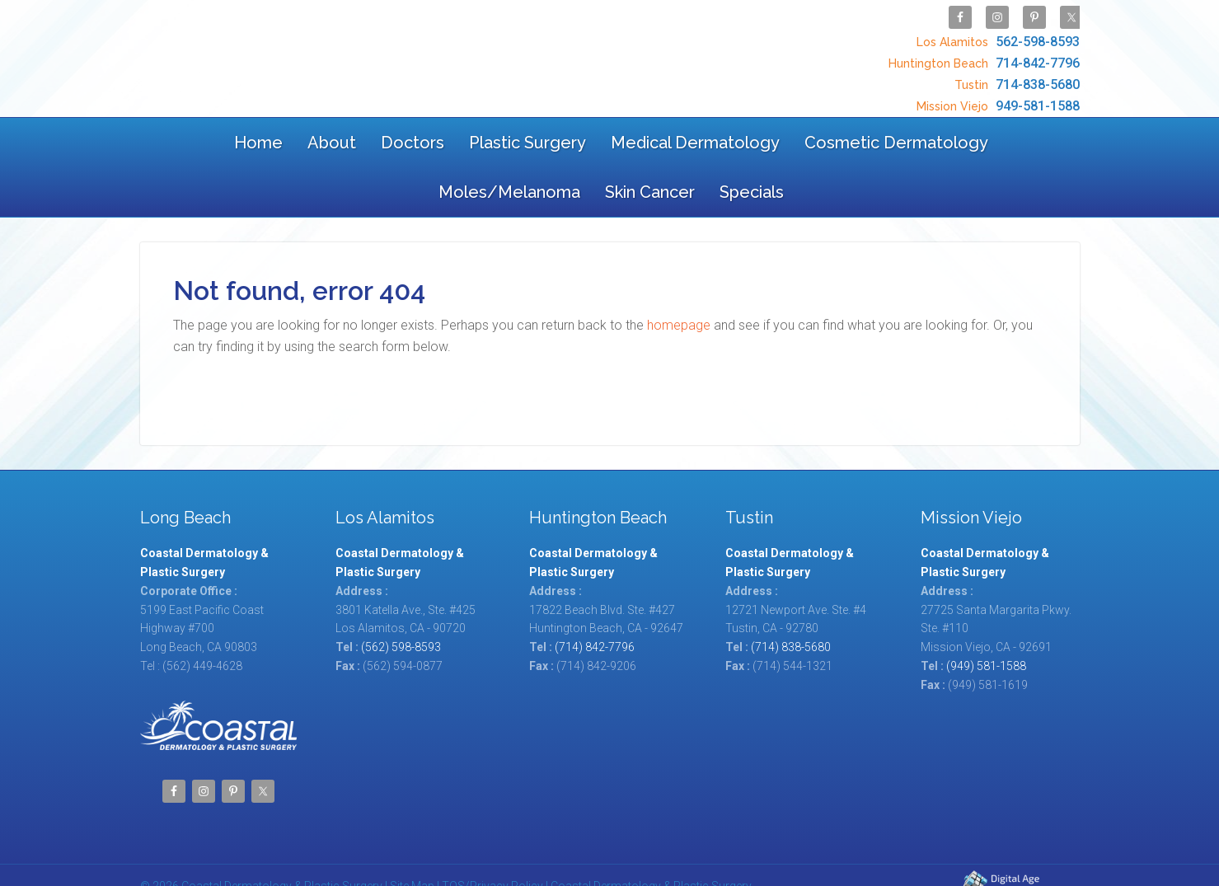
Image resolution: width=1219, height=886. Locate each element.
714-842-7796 (982, 55)
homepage (678, 281)
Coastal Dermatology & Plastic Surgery (270, 51)
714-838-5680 (1015, 72)
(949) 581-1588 (986, 622)
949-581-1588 (996, 89)
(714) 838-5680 (791, 603)
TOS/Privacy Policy (492, 842)
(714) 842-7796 (595, 603)
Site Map (412, 842)
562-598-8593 (996, 37)
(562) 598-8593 (401, 603)
